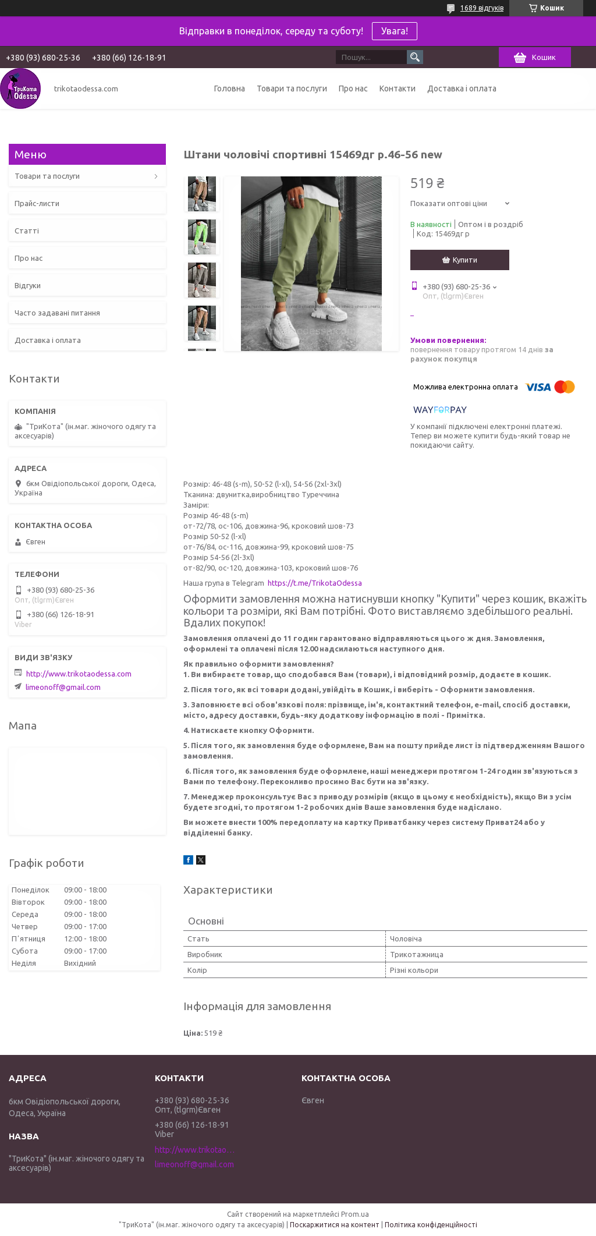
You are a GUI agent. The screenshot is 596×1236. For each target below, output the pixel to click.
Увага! (394, 31)
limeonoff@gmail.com (63, 687)
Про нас (353, 88)
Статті (27, 230)
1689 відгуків (481, 8)
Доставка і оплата (461, 88)
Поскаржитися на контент (334, 1224)
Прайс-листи (37, 203)
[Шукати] (415, 57)
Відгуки (28, 285)
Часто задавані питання (57, 313)
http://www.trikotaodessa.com (79, 674)
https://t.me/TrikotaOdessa (315, 583)
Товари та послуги (292, 88)
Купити (465, 260)
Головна (229, 88)
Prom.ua (355, 1214)
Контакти (397, 88)
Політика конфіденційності (431, 1224)
